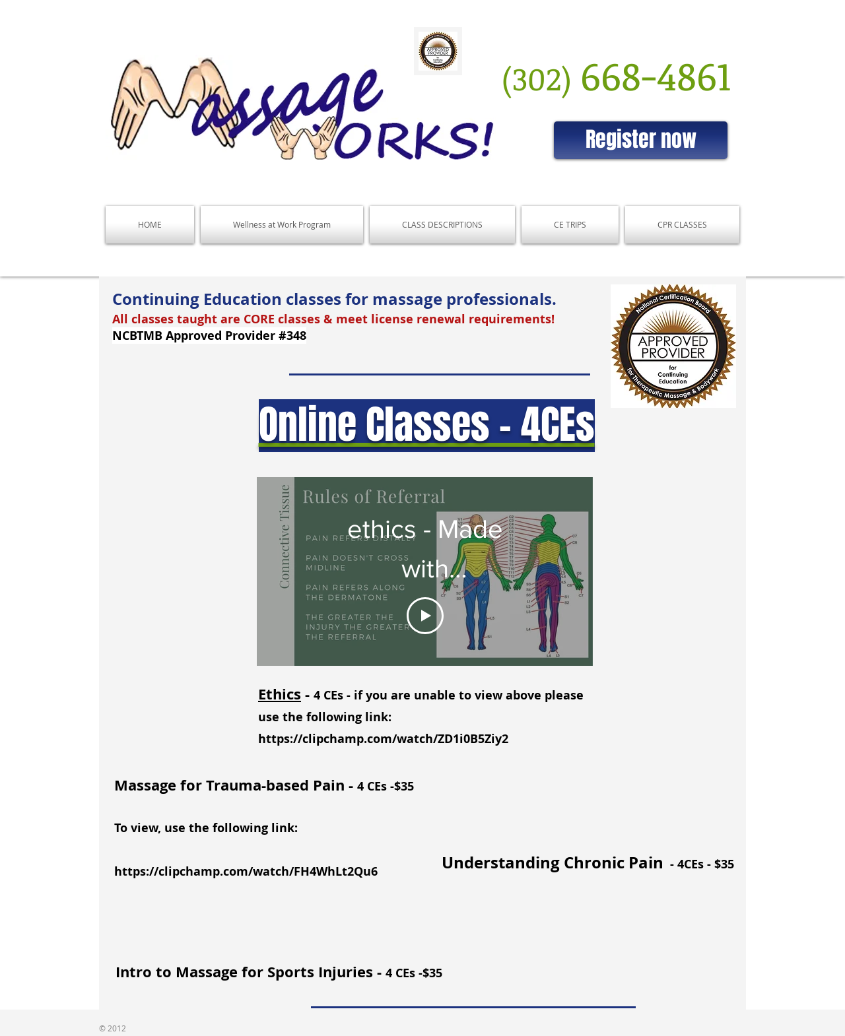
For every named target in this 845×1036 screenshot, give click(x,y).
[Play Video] (425, 615)
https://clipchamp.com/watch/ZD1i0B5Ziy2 (383, 738)
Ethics (279, 694)
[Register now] (640, 140)
